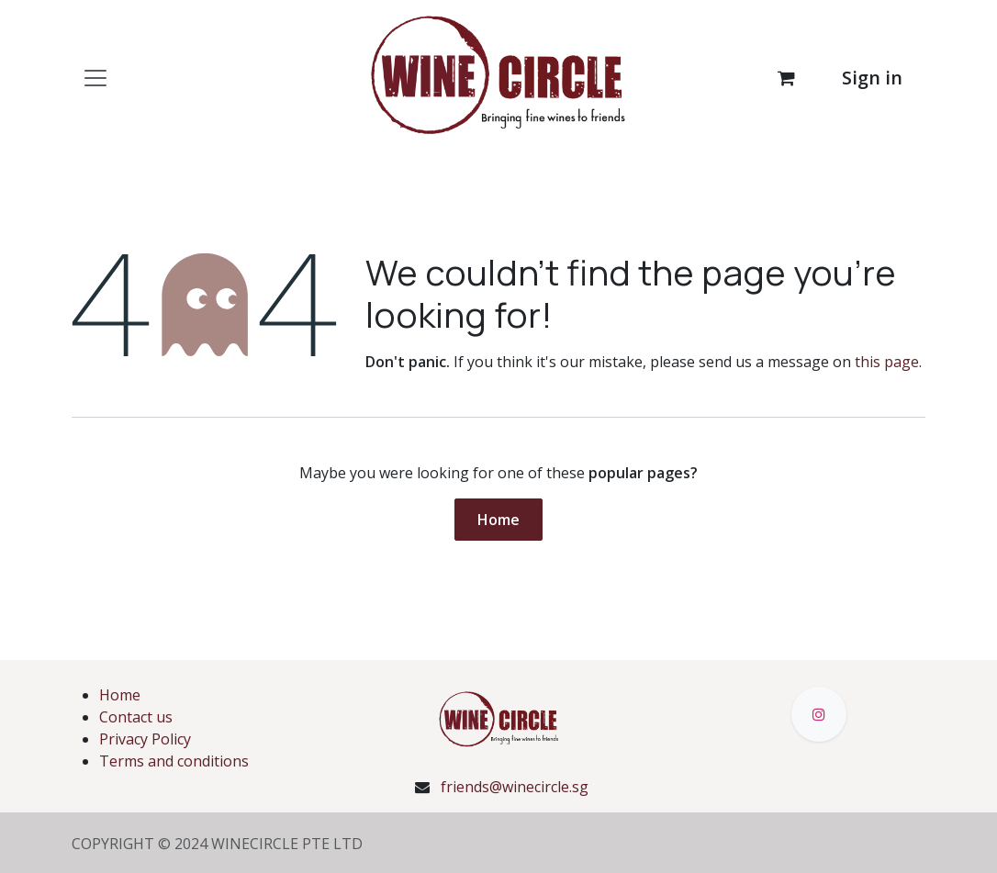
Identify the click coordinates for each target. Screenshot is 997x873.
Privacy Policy (145, 739)
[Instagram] (818, 714)
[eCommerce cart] (786, 78)
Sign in (872, 77)
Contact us (136, 717)
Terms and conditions (174, 761)
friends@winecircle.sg (514, 787)
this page (887, 362)
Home (498, 519)
